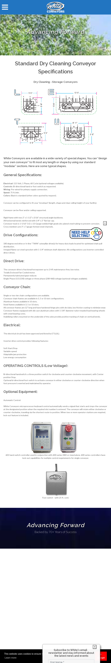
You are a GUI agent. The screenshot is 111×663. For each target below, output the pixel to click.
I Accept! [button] (101, 656)
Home (8, 587)
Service (9, 596)
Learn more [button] (10, 658)
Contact (9, 612)
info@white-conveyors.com (45, 582)
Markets (9, 591)
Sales (8, 604)
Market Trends (12, 617)
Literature (10, 600)
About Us (10, 608)
